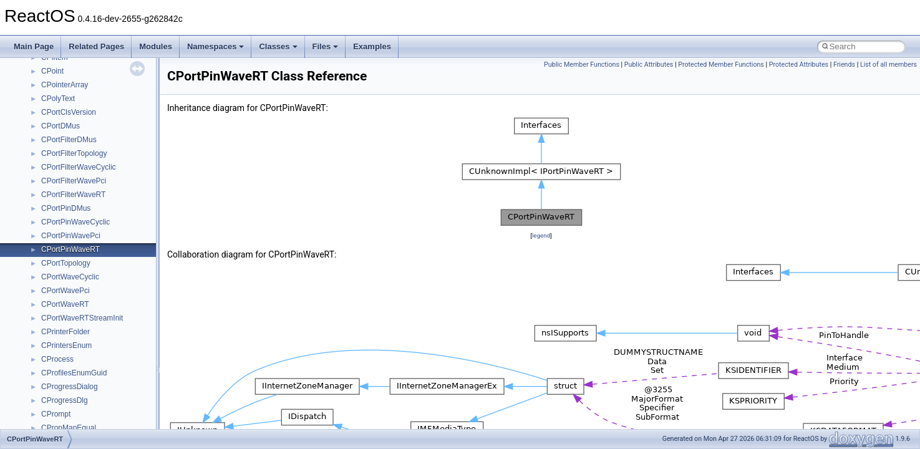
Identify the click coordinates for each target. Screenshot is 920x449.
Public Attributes (649, 64)
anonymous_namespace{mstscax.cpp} (105, 355)
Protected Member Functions (721, 64)
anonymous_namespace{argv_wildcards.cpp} (116, 245)
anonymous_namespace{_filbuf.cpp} (101, 232)
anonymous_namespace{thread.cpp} (102, 424)
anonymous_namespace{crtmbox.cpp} (104, 273)
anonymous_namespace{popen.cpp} (102, 383)
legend (541, 235)
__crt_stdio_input (69, 177)
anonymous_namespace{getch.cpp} (100, 314)
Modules (155, 46)
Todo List (36, 94)
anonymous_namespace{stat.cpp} (97, 410)
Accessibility (61, 218)
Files (325, 46)
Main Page (34, 46)
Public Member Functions (581, 64)
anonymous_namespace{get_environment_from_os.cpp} (135, 300)
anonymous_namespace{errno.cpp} (100, 286)
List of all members (888, 64)
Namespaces (216, 46)
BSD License (42, 67)
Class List (47, 163)
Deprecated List (47, 108)
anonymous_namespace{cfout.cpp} (99, 259)
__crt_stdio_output (72, 190)
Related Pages (96, 46)
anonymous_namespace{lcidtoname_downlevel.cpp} (128, 341)
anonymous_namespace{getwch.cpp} (103, 328)
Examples (372, 46)
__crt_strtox (60, 204)
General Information (54, 81)
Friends (844, 64)
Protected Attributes (798, 64)
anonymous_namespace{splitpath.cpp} (105, 396)
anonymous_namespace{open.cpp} (99, 369)
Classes (278, 46)
